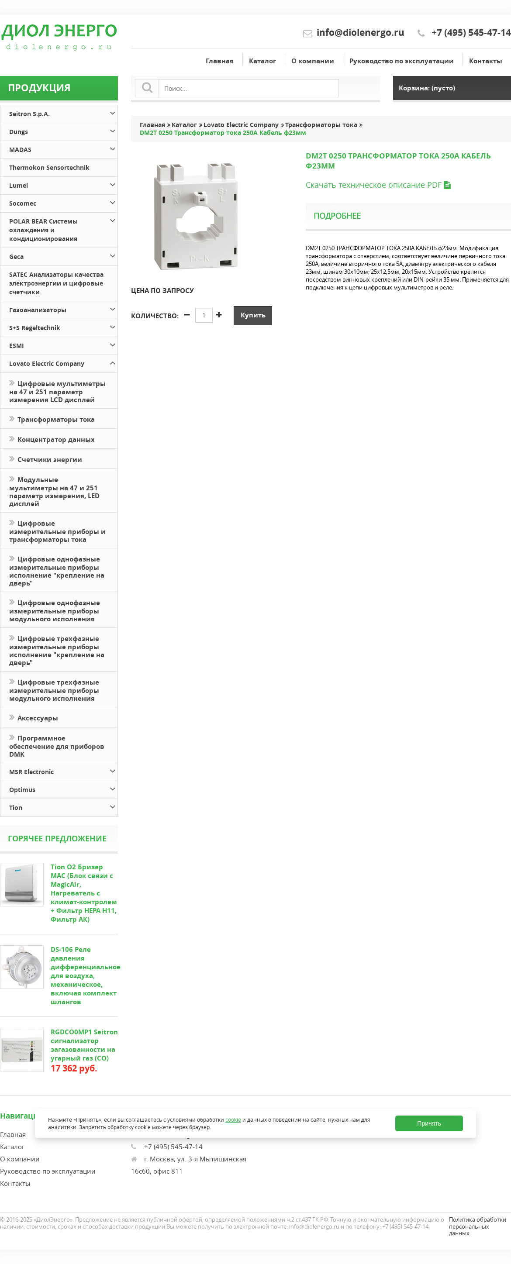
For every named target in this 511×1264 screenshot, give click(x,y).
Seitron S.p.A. (63, 112)
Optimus (63, 788)
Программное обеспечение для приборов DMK (56, 745)
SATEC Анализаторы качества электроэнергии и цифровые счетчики (56, 283)
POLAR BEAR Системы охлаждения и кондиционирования (63, 228)
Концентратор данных (52, 438)
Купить (253, 315)
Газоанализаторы (63, 308)
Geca (63, 255)
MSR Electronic (63, 770)
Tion (63, 806)
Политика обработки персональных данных (477, 1226)
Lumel (63, 184)
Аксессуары (33, 717)
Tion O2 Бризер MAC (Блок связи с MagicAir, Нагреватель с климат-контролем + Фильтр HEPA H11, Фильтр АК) (84, 893)
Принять (429, 1123)
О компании (312, 60)
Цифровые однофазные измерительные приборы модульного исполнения (54, 609)
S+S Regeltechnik (63, 326)
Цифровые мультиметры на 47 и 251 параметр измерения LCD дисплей (57, 390)
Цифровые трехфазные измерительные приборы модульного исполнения (54, 689)
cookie (233, 1119)
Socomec (63, 201)
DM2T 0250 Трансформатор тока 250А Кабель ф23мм (223, 133)
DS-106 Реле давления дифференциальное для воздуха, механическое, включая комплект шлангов (86, 975)
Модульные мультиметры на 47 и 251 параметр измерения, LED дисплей (54, 490)
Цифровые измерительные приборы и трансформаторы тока (57, 530)
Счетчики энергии (45, 458)
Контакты (485, 60)
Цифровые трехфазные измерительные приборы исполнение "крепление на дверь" (56, 649)
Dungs (63, 130)
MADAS (63, 148)
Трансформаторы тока (52, 418)
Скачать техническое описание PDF (378, 184)
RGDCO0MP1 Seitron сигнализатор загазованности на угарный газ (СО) (84, 1045)
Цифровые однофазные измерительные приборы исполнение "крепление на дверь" (56, 570)
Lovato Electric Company (63, 362)
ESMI (63, 344)
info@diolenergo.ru (360, 32)
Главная (220, 60)
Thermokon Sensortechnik (49, 167)
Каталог (262, 60)
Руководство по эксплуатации (401, 60)
